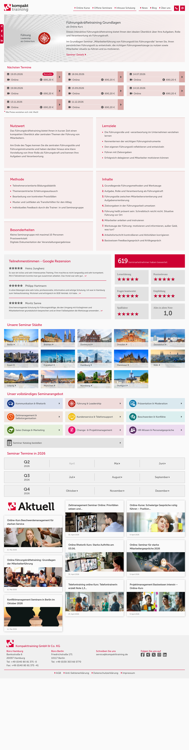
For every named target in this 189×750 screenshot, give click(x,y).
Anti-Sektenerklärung (76, 672)
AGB (57, 672)
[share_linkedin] (2, 41)
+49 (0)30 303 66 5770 (68, 661)
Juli (72, 477)
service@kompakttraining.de (112, 654)
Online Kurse (82, 8)
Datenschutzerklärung (104, 672)
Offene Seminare (102, 8)
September (162, 477)
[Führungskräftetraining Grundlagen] (176, 8)
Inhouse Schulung (125, 8)
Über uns (164, 8)
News (144, 8)
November (117, 490)
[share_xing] (2, 26)
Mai (117, 463)
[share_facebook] (2, 31)
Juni (162, 463)
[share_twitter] (2, 36)
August (117, 477)
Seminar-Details (76, 54)
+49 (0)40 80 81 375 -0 (24, 661)
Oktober (72, 490)
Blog (153, 8)
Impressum (128, 672)
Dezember (162, 490)
